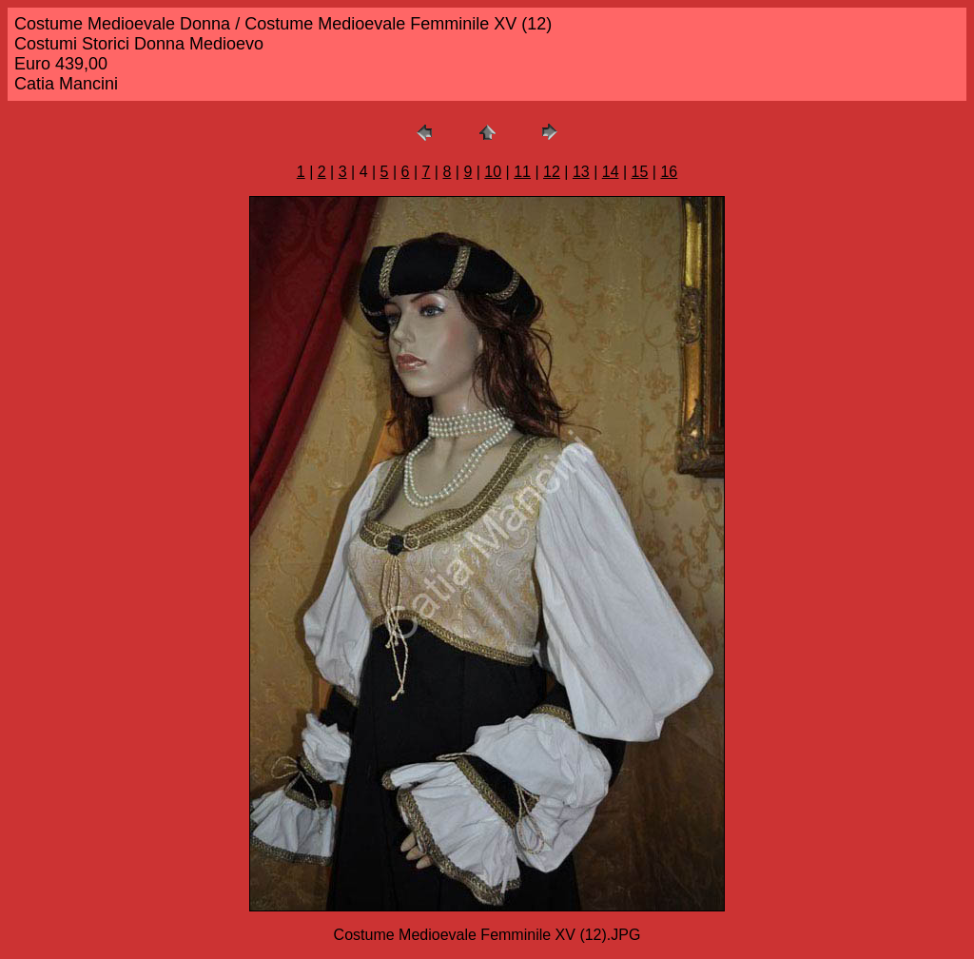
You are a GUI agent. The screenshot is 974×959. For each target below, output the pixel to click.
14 (610, 172)
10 (492, 172)
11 (522, 172)
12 (551, 172)
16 (668, 172)
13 (581, 172)
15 (640, 172)
